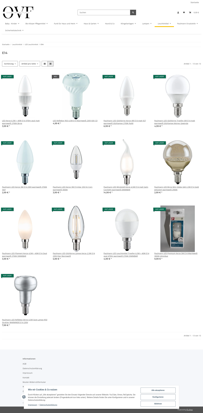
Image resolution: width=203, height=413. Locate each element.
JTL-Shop (189, 410)
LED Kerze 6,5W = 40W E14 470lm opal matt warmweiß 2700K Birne (21, 122)
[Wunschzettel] (184, 12)
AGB (24, 364)
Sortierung (9, 63)
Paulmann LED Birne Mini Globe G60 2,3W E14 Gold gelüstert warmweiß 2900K (176, 188)
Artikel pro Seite (28, 63)
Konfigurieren (157, 397)
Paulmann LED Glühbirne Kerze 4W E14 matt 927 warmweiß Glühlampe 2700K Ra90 (125, 122)
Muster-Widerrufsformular (34, 382)
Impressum (32, 405)
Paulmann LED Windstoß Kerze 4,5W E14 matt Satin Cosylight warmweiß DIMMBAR (126, 188)
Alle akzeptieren (157, 390)
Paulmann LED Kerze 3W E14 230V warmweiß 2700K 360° (24, 188)
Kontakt (26, 377)
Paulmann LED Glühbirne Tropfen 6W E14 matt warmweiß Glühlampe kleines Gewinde (174, 122)
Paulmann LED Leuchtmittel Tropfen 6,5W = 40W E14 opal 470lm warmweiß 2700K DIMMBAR (126, 254)
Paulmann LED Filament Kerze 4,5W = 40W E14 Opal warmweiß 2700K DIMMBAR (24, 254)
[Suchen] (104, 12)
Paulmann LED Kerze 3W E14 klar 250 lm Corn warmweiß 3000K (72, 188)
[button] (178, 12)
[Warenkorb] (194, 12)
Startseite (195, 2)
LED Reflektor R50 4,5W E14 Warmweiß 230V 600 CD (75, 120)
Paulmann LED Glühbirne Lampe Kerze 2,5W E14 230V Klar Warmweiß (74, 254)
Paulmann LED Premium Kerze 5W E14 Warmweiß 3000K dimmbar (175, 254)
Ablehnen (158, 404)
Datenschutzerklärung (48, 405)
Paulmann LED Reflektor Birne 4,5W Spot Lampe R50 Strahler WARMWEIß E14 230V (24, 321)
